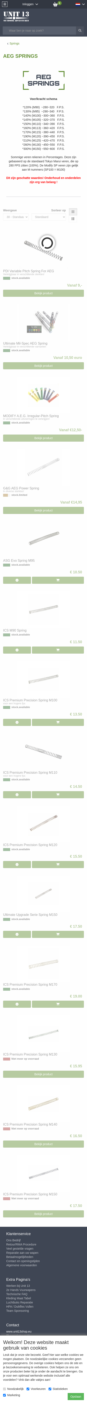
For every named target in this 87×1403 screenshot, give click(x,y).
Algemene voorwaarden (21, 1265)
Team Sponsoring (17, 1310)
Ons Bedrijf (13, 1240)
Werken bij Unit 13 (18, 1285)
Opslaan (75, 1396)
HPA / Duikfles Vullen (19, 1306)
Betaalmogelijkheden (19, 1257)
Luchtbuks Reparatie (19, 1302)
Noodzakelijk (13, 1389)
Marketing (11, 1395)
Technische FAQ (16, 1294)
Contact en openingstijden (23, 1261)
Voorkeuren (36, 1389)
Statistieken (58, 1389)
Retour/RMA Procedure (21, 1244)
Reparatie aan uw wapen (22, 1252)
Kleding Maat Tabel (18, 1298)
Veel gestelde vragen (19, 1248)
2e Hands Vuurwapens (21, 1290)
